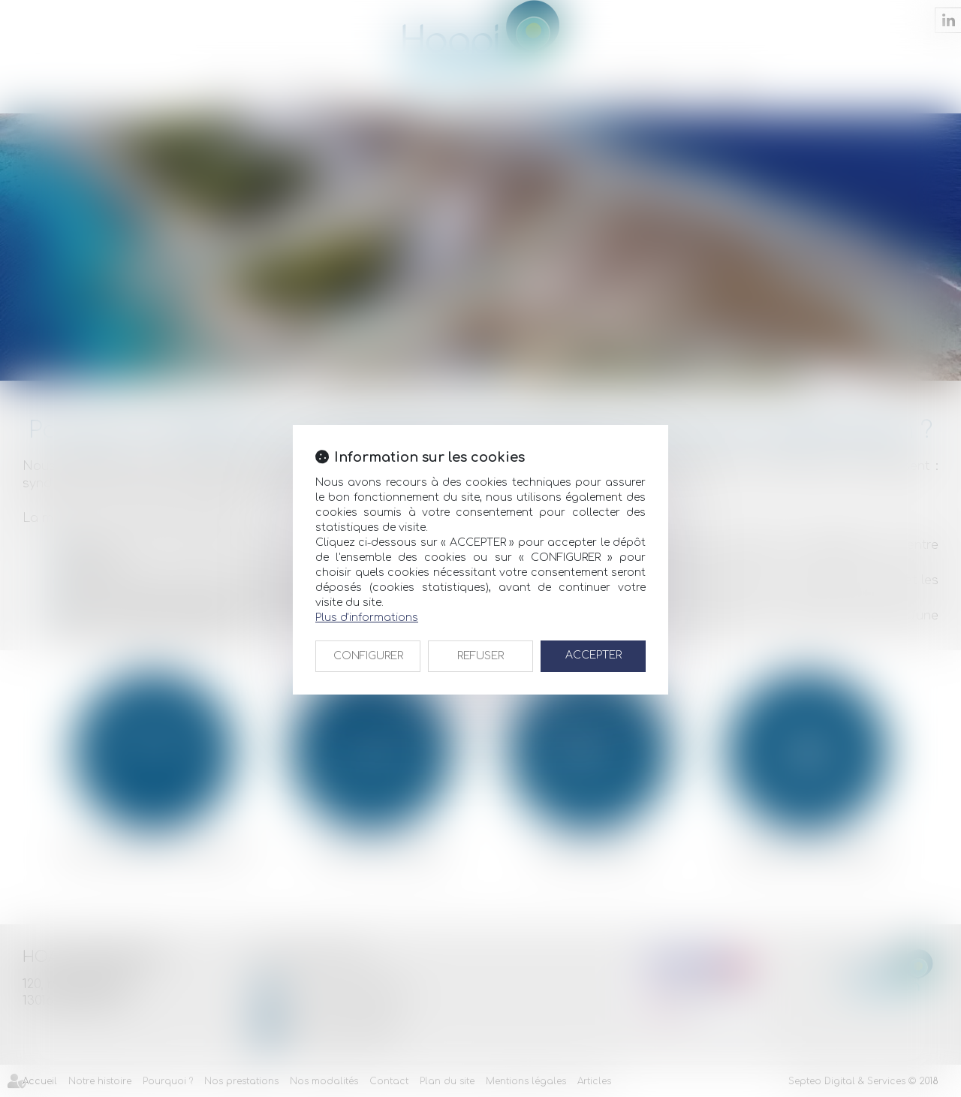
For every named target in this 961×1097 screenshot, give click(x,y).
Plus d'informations (366, 617)
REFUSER (480, 656)
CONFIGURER (368, 656)
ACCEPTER (593, 655)
